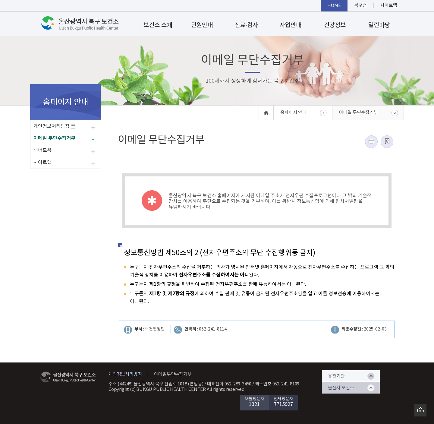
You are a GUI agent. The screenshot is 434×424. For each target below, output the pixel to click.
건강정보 (335, 25)
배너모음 (42, 150)
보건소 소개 (157, 25)
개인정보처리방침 (54, 126)
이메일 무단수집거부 (54, 138)
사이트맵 (42, 162)
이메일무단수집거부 (172, 374)
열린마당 (379, 25)
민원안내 (202, 25)
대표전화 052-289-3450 (229, 384)
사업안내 (290, 25)
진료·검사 (246, 25)
